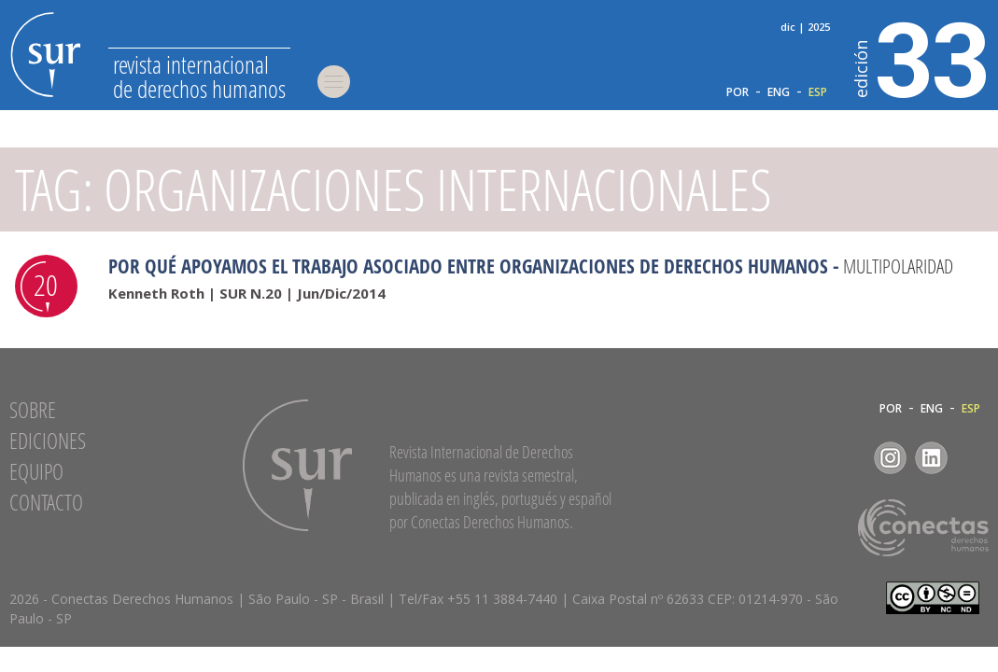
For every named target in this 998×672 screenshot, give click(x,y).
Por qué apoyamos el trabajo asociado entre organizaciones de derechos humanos (468, 266)
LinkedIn (931, 457)
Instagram (890, 457)
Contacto (46, 502)
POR (737, 92)
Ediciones (47, 441)
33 (922, 57)
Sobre (32, 410)
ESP (817, 92)
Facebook (849, 457)
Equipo (36, 471)
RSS (972, 457)
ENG (778, 92)
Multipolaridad (898, 266)
